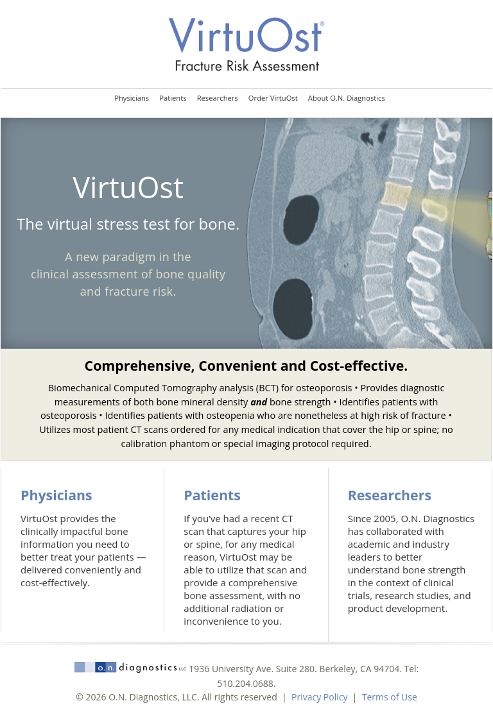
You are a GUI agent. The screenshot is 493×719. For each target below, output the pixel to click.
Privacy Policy (319, 697)
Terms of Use (389, 697)
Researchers (217, 98)
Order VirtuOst (273, 98)
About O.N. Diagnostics (346, 98)
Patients (172, 98)
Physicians (131, 98)
